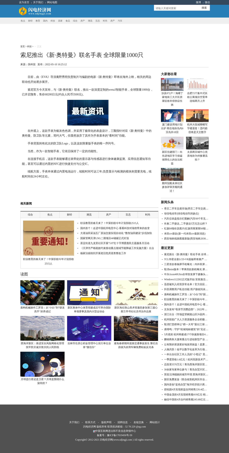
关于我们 (38, 2)
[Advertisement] (97, 31)
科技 (53, 21)
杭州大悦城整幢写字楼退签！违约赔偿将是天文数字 (197, 128)
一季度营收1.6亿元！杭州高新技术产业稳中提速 (191, 359)
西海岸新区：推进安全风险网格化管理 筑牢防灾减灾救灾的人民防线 (42, 345)
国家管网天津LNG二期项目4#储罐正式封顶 (104, 238)
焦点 (23, 21)
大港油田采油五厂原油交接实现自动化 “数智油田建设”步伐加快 (116, 233)
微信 (207, 2)
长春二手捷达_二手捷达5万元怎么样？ (185, 223)
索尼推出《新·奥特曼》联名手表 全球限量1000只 (191, 254)
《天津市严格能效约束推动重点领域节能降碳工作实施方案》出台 (117, 248)
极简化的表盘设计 (67, 187)
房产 (82, 21)
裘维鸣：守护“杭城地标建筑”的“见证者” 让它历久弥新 (194, 329)
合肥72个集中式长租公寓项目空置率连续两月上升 (197, 97)
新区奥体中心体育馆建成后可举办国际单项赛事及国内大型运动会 (89, 309)
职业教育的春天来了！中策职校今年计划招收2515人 (48, 261)
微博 (198, 2)
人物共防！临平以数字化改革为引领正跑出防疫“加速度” (195, 349)
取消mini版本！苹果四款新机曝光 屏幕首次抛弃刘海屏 (194, 269)
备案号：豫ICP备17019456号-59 (114, 435)
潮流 (90, 21)
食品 (68, 21)
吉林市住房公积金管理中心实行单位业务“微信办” (89, 345)
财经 (30, 21)
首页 (22, 46)
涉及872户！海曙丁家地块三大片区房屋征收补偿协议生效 (172, 99)
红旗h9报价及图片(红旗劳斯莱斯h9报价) (186, 228)
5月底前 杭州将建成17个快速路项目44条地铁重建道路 (194, 334)
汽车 (120, 21)
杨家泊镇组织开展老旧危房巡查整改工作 (103, 253)
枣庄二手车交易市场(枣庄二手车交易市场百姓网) (191, 208)
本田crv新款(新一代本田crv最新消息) (184, 233)
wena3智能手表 (43, 187)
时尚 (105, 21)
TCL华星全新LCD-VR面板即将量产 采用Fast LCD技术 (194, 259)
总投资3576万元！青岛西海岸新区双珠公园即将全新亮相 (196, 364)
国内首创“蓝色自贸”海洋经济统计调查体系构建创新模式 (195, 384)
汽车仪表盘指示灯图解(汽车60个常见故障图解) (190, 218)
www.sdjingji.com (122, 439)
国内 (45, 21)
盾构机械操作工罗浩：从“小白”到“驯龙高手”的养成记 (42, 309)
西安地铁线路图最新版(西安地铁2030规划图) (189, 238)
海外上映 (32, 187)
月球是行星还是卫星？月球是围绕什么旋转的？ (42, 381)
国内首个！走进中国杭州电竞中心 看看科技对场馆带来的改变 (115, 228)
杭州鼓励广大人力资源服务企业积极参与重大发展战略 (194, 319)
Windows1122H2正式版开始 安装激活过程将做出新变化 (195, 279)
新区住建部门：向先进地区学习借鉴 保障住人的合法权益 (172, 158)
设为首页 (24, 2)
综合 (75, 21)
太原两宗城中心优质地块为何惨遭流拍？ (197, 156)
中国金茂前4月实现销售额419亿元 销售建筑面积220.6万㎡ (196, 394)
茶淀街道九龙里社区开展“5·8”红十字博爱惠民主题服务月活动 (114, 243)
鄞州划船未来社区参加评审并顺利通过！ (172, 187)
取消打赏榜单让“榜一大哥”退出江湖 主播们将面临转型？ (196, 324)
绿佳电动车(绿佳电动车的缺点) (181, 213)
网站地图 (52, 2)
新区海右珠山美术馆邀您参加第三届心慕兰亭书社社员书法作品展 (136, 309)
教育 (38, 21)
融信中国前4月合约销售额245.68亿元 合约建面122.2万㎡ (195, 399)
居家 (60, 21)
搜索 (204, 7)
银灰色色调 (54, 187)
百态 (97, 21)
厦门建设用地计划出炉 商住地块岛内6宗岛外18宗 (172, 128)
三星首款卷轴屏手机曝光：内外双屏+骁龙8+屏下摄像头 (195, 264)
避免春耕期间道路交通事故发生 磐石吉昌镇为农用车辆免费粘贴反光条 (136, 345)
